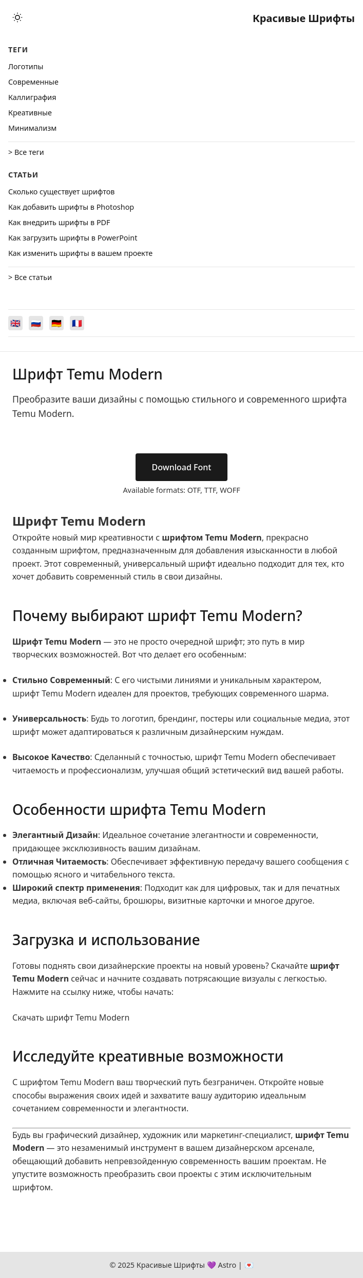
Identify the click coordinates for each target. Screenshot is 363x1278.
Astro (227, 1265)
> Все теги (26, 152)
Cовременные (33, 82)
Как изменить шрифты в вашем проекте (80, 253)
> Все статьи (30, 277)
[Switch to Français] (77, 323)
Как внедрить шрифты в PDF (59, 222)
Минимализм (32, 128)
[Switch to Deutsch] (56, 323)
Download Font (182, 467)
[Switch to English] (15, 323)
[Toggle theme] (17, 18)
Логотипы (25, 66)
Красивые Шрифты (304, 18)
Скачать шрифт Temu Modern (70, 1017)
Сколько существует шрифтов (61, 191)
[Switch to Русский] (36, 323)
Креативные (30, 112)
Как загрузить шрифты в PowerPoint (72, 238)
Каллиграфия (32, 97)
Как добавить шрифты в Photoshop (71, 207)
